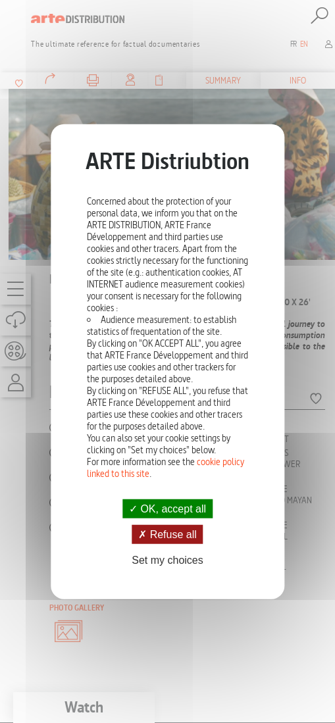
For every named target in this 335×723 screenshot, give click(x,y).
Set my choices (167, 560)
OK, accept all (167, 508)
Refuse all (167, 533)
